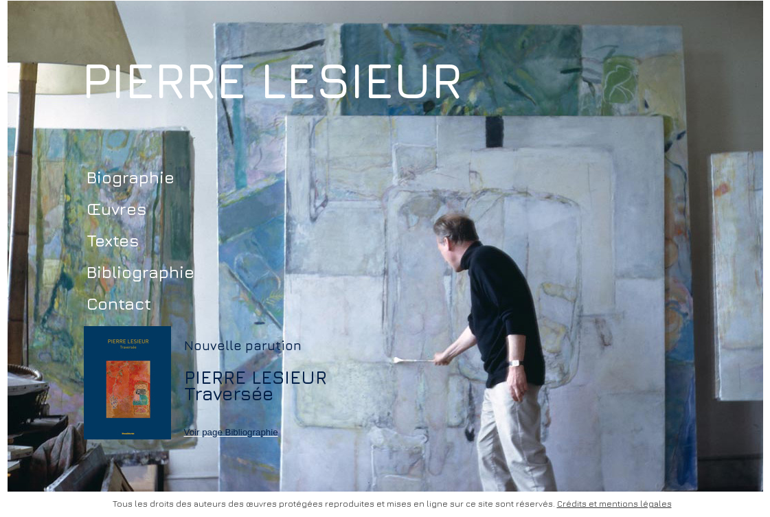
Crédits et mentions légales (614, 503)
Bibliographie (140, 272)
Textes (113, 240)
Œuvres (116, 208)
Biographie (130, 177)
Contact (119, 303)
